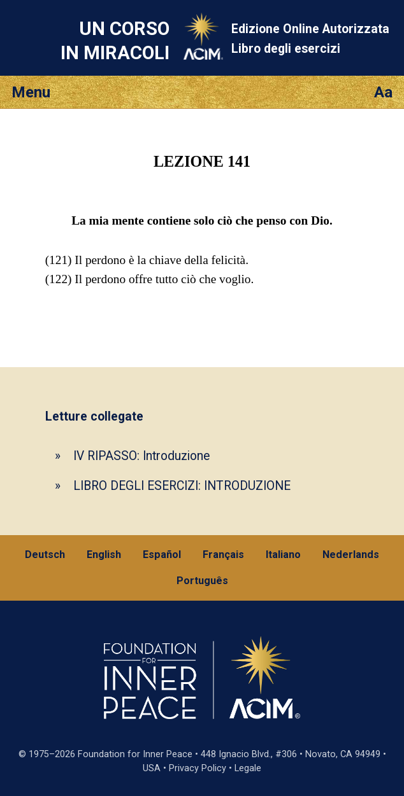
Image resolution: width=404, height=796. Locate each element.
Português (202, 581)
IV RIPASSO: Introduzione (141, 456)
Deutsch (45, 554)
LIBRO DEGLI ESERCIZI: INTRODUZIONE (182, 485)
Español (162, 554)
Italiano (283, 554)
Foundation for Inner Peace (135, 754)
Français (223, 554)
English (104, 554)
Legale (247, 768)
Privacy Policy (197, 768)
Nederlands (350, 554)
